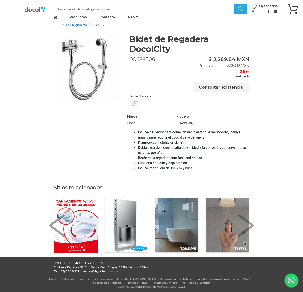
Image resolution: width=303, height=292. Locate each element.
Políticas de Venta (136, 282)
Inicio (65, 25)
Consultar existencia (221, 87)
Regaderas (79, 25)
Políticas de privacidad (107, 282)
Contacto (107, 17)
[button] (57, 225)
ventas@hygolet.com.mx (100, 271)
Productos (78, 17)
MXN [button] (131, 17)
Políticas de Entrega (164, 282)
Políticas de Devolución (196, 282)
